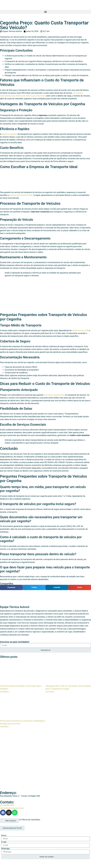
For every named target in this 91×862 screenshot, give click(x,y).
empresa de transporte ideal (20, 195)
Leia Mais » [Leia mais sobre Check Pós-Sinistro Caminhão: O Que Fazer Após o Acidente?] (4, 692)
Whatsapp (5, 849)
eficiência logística (9, 134)
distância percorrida (80, 330)
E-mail (3, 842)
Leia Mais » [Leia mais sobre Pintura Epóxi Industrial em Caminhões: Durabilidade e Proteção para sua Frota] (4, 726)
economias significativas (54, 395)
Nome (3, 835)
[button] (45, 12)
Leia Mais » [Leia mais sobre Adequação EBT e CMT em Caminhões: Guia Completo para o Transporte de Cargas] (50, 692)
